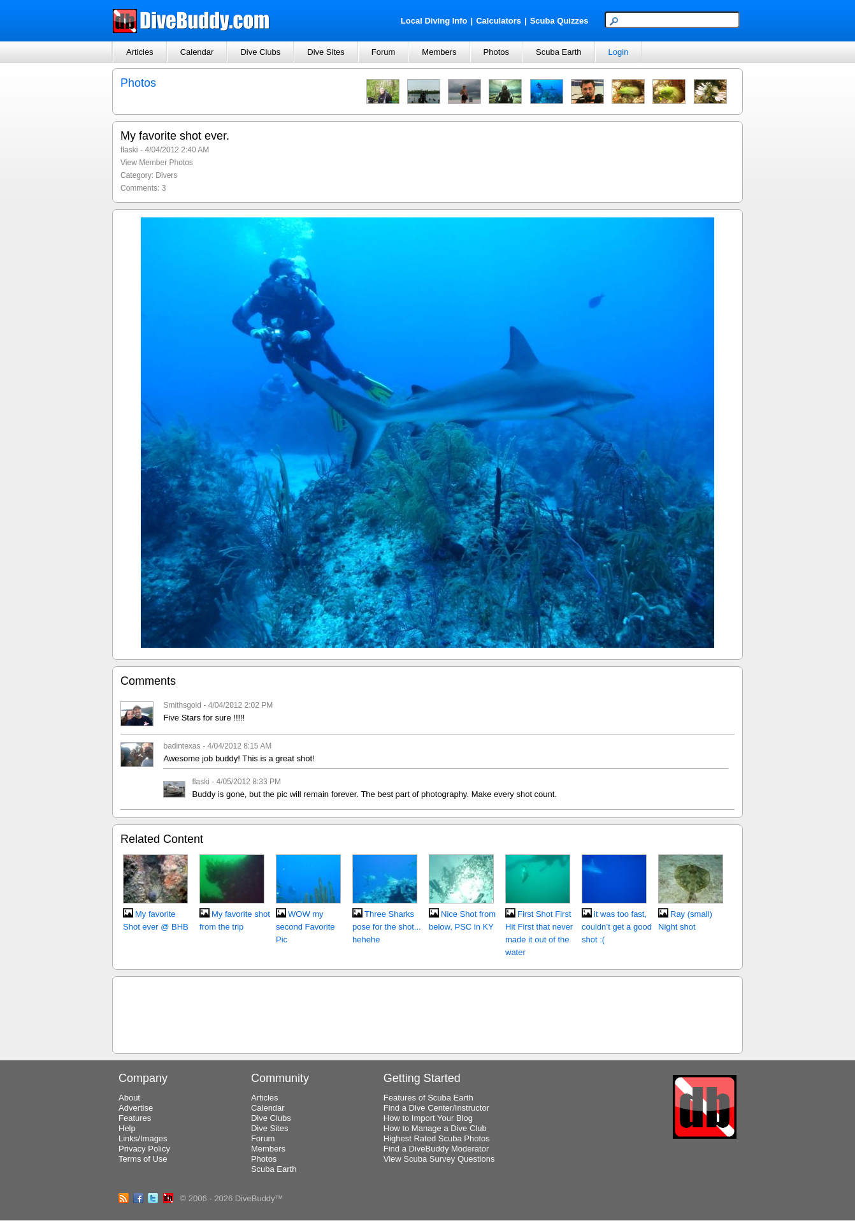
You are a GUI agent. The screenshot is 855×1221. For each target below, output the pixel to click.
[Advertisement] (427, 1013)
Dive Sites (326, 52)
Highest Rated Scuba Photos (437, 1138)
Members (439, 52)
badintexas (181, 746)
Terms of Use (143, 1159)
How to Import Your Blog (428, 1118)
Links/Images (143, 1138)
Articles (140, 52)
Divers (166, 175)
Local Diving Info (434, 21)
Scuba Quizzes (559, 21)
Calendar (197, 52)
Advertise (136, 1108)
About (129, 1097)
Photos (496, 52)
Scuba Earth (559, 52)
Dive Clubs (260, 52)
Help (127, 1128)
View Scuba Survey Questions (439, 1159)
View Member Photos (156, 162)
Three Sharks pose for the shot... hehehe (386, 926)
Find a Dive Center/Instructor (436, 1108)
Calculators (498, 21)
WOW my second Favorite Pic (305, 926)
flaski (129, 149)
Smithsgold (182, 705)
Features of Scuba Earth (428, 1097)
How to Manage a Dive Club (435, 1128)
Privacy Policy (144, 1148)
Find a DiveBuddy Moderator (436, 1148)
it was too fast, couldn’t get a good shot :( (617, 926)
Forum (383, 52)
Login (618, 52)
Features (135, 1118)
